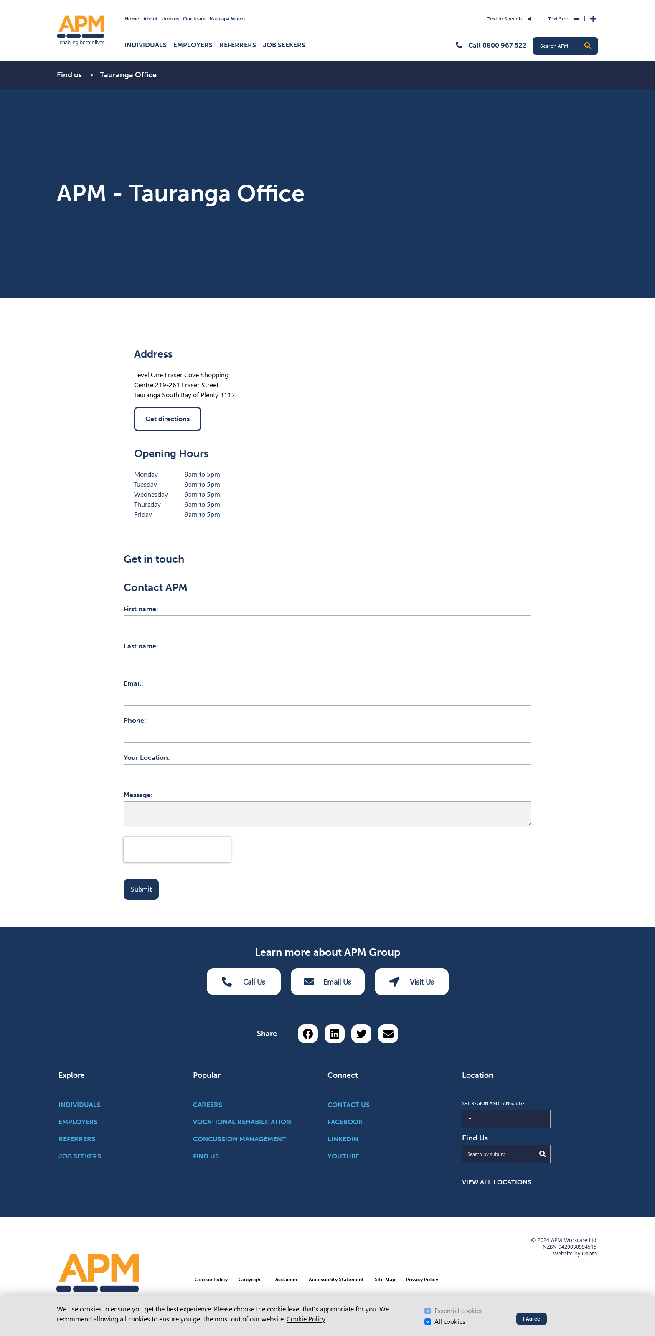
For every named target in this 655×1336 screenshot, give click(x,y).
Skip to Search (246, 13)
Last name (140, 646)
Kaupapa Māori (227, 19)
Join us (170, 19)
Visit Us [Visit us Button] (411, 982)
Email (132, 683)
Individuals (145, 45)
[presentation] (177, 849)
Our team (194, 19)
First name (140, 609)
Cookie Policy (306, 1319)
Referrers (237, 45)
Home (131, 19)
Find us (70, 74)
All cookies (449, 1322)
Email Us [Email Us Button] (327, 982)
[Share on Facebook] (308, 1033)
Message (137, 795)
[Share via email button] (388, 1033)
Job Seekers (284, 45)
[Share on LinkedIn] (335, 1033)
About (150, 19)
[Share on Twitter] (361, 1033)
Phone (134, 720)
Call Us (243, 982)
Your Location (146, 758)
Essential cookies (458, 1311)
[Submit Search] (542, 1154)
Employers (193, 45)
